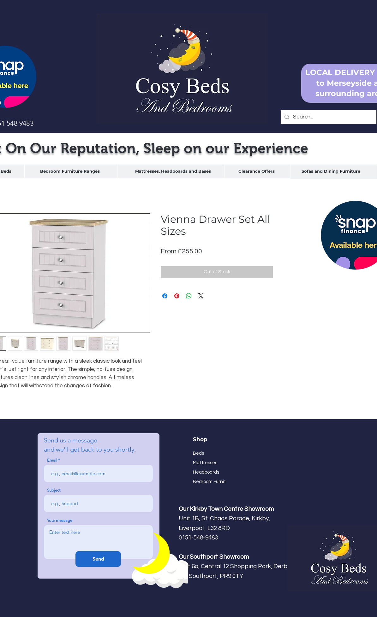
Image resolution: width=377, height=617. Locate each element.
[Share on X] (201, 296)
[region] (71, 171)
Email (52, 460)
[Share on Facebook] (165, 296)
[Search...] (328, 117)
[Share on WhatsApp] (189, 296)
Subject (53, 490)
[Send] (98, 559)
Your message (59, 520)
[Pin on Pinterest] (177, 296)
